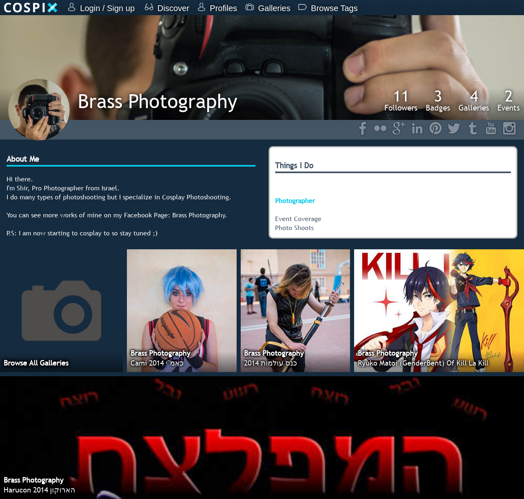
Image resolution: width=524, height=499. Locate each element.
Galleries (473, 100)
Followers (401, 100)
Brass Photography (157, 100)
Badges (438, 100)
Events (508, 100)
